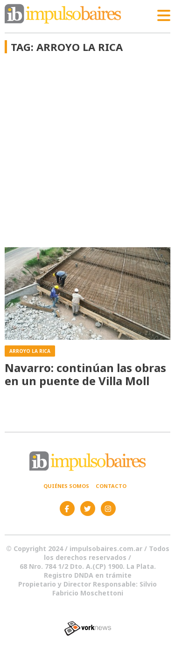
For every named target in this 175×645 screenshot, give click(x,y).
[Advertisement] (87, 155)
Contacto (111, 485)
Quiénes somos (66, 485)
